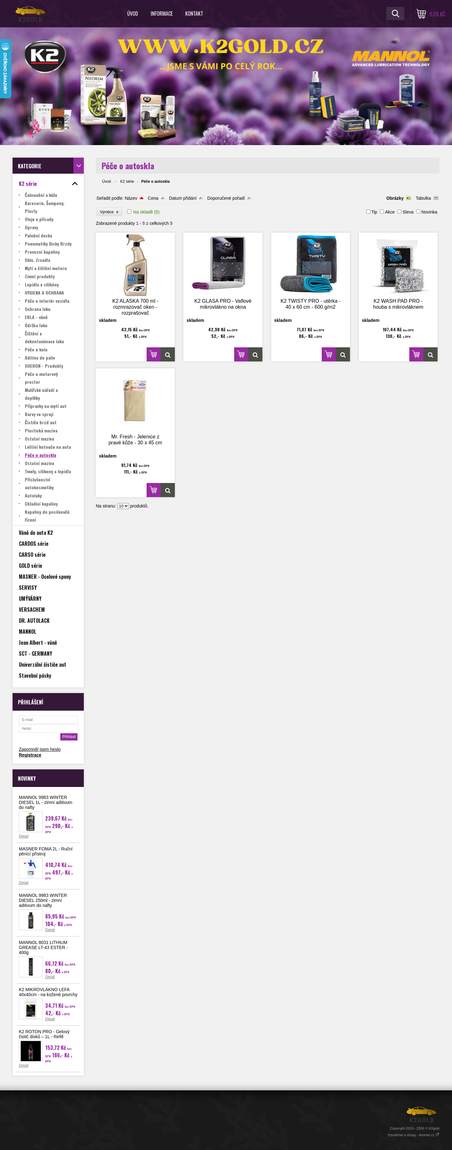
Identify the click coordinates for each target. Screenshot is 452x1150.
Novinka (429, 211)
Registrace (30, 754)
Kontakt (194, 13)
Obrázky (395, 198)
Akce (390, 211)
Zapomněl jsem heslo (40, 749)
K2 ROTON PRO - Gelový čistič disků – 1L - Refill (44, 1034)
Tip (374, 211)
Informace (162, 13)
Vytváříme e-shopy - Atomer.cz (413, 1135)
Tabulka (423, 198)
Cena (153, 198)
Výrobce (109, 211)
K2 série (127, 181)
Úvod (132, 13)
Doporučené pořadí (226, 198)
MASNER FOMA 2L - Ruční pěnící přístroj (46, 851)
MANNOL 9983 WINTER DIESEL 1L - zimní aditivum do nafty (45, 802)
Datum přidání (182, 198)
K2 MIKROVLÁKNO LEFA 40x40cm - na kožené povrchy (48, 992)
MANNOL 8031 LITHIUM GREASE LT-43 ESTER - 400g (43, 947)
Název (131, 198)
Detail (24, 836)
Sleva (407, 211)
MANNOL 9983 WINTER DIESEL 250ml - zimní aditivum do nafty (43, 900)
